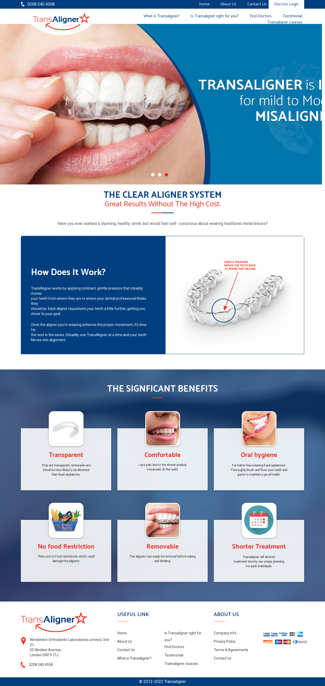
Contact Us (257, 4)
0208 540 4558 (41, 4)
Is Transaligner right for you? (214, 16)
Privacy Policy (225, 641)
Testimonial (292, 16)
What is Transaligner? (161, 16)
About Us (228, 4)
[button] (152, 175)
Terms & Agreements (231, 650)
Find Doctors (261, 16)
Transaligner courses (284, 22)
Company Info (225, 633)
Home (204, 4)
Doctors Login (286, 4)
